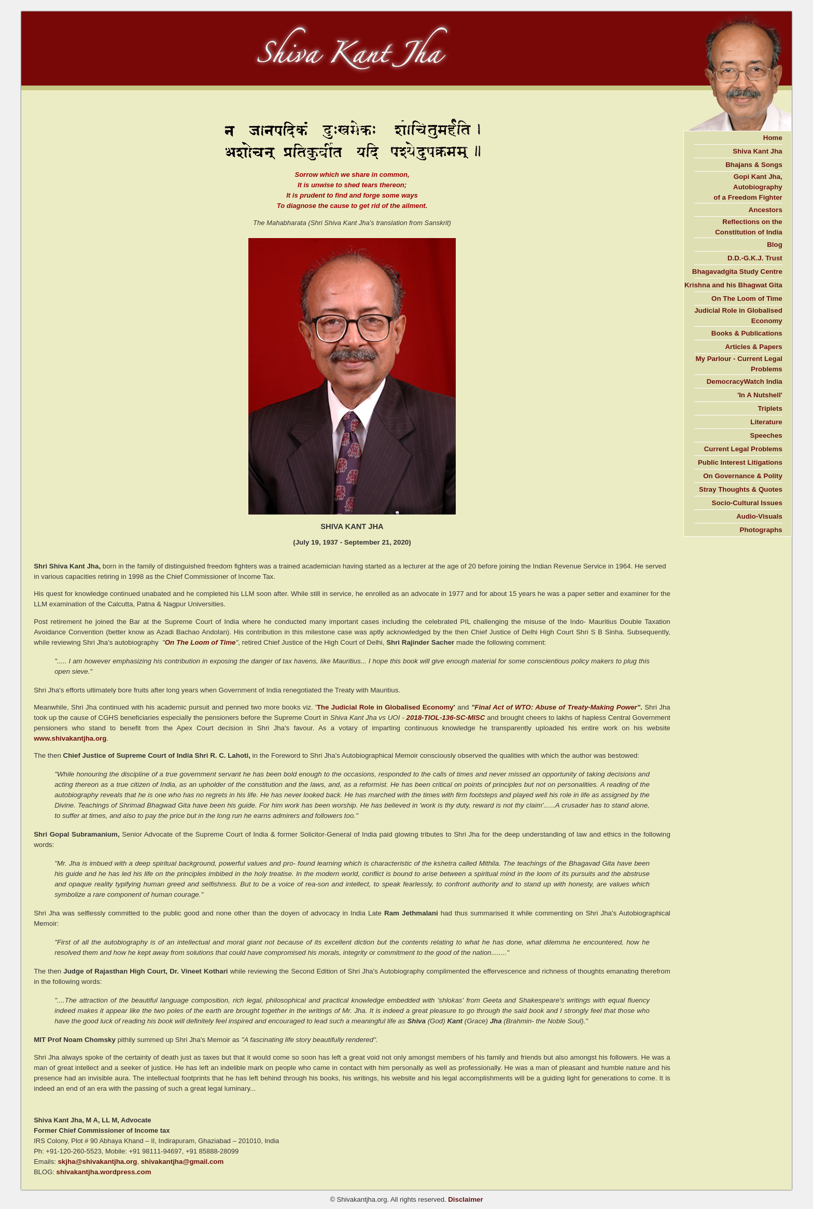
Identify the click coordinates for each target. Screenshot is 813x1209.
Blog (774, 244)
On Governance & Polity (742, 476)
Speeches (766, 435)
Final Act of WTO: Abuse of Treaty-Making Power (555, 707)
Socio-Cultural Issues (747, 503)
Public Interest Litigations (740, 462)
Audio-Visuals (759, 516)
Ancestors (765, 210)
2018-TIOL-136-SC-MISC (445, 717)
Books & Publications (746, 333)
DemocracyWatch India (744, 381)
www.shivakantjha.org (70, 738)
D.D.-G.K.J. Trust (754, 258)
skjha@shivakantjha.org (97, 1161)
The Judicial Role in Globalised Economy (385, 707)
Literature (766, 422)
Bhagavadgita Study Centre (737, 271)
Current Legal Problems (743, 449)
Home (772, 138)
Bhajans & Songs (753, 165)
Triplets (770, 408)
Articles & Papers (753, 347)
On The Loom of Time (200, 642)
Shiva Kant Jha (757, 151)
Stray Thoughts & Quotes (740, 489)
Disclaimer (465, 1199)
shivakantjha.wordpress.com (104, 1172)
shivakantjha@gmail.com (182, 1161)
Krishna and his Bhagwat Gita (733, 285)
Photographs (761, 530)
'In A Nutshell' (759, 395)
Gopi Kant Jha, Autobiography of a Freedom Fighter (747, 187)
